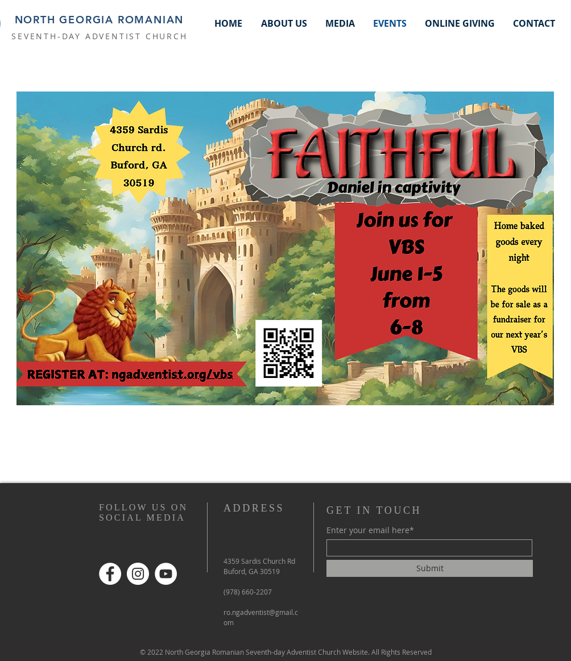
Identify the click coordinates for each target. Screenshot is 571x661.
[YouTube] (166, 574)
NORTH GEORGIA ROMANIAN (99, 19)
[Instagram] (138, 574)
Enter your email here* (370, 530)
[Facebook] (110, 574)
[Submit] (429, 568)
